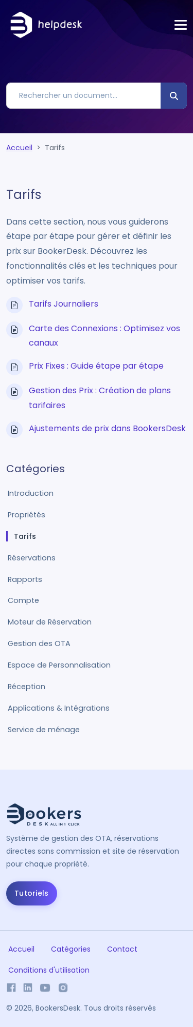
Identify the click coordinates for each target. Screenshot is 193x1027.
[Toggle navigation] (180, 24)
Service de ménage (44, 729)
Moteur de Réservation (50, 622)
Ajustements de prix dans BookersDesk (107, 428)
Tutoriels (31, 893)
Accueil (19, 148)
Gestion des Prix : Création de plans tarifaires (100, 398)
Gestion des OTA (39, 643)
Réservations (32, 558)
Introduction (31, 493)
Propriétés (26, 515)
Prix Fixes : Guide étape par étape (96, 366)
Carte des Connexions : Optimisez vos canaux (104, 336)
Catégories (71, 949)
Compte (23, 600)
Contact (122, 949)
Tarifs (25, 536)
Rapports (25, 579)
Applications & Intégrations (59, 708)
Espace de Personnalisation (59, 665)
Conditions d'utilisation (49, 970)
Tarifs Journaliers (63, 304)
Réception (26, 686)
